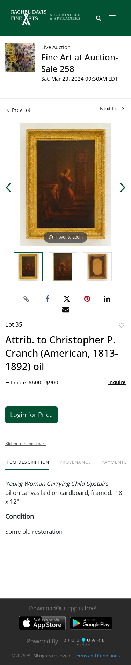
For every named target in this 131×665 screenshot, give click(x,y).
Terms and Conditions (97, 656)
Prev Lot (18, 110)
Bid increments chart (25, 443)
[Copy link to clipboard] (26, 299)
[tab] (27, 465)
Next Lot (112, 109)
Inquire (117, 381)
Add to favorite (121, 325)
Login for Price (31, 414)
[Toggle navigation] (112, 17)
